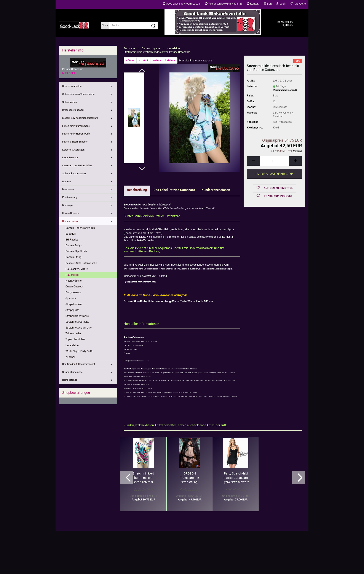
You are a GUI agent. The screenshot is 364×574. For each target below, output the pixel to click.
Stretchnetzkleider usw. (78, 327)
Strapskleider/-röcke (77, 315)
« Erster (130, 60)
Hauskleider (72, 274)
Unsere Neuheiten (71, 86)
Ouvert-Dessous (74, 286)
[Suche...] (105, 25)
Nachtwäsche (73, 280)
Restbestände (69, 379)
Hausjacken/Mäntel (76, 269)
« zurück (143, 60)
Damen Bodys (73, 245)
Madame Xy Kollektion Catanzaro (80, 118)
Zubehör (70, 357)
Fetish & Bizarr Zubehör (75, 141)
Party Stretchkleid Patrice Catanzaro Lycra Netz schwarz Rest (236, 478)
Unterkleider (72, 345)
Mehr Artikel (69, 72)
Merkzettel (298, 3)
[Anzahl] (274, 161)
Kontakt (253, 3)
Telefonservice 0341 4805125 (224, 3)
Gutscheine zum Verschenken (78, 94)
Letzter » (170, 60)
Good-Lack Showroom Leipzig (182, 3)
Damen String (73, 257)
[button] (268, 4)
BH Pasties (71, 239)
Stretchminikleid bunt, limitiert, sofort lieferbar (143, 478)
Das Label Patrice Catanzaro (174, 190)
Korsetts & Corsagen (73, 149)
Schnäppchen (69, 102)
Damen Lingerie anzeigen (80, 227)
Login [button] (281, 3)
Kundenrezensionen (215, 190)
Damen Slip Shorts (76, 251)
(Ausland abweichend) (285, 90)
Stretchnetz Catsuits (77, 321)
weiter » (156, 60)
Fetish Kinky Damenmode (76, 126)
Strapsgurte (72, 310)
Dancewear (68, 189)
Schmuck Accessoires (74, 173)
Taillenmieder (73, 333)
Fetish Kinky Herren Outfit (76, 133)
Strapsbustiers (73, 304)
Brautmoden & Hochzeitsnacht (78, 364)
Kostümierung (69, 197)
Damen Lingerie (70, 221)
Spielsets (70, 298)
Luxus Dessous (70, 157)
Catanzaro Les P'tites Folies (77, 165)
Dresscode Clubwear (73, 110)
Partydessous (73, 292)
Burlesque (67, 205)
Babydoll (70, 233)
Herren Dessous (71, 213)
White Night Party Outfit (79, 351)
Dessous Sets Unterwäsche (81, 263)
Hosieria (66, 181)
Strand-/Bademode (72, 372)
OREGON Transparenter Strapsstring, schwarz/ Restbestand (189, 478)
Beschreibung (137, 190)
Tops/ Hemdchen (75, 339)
